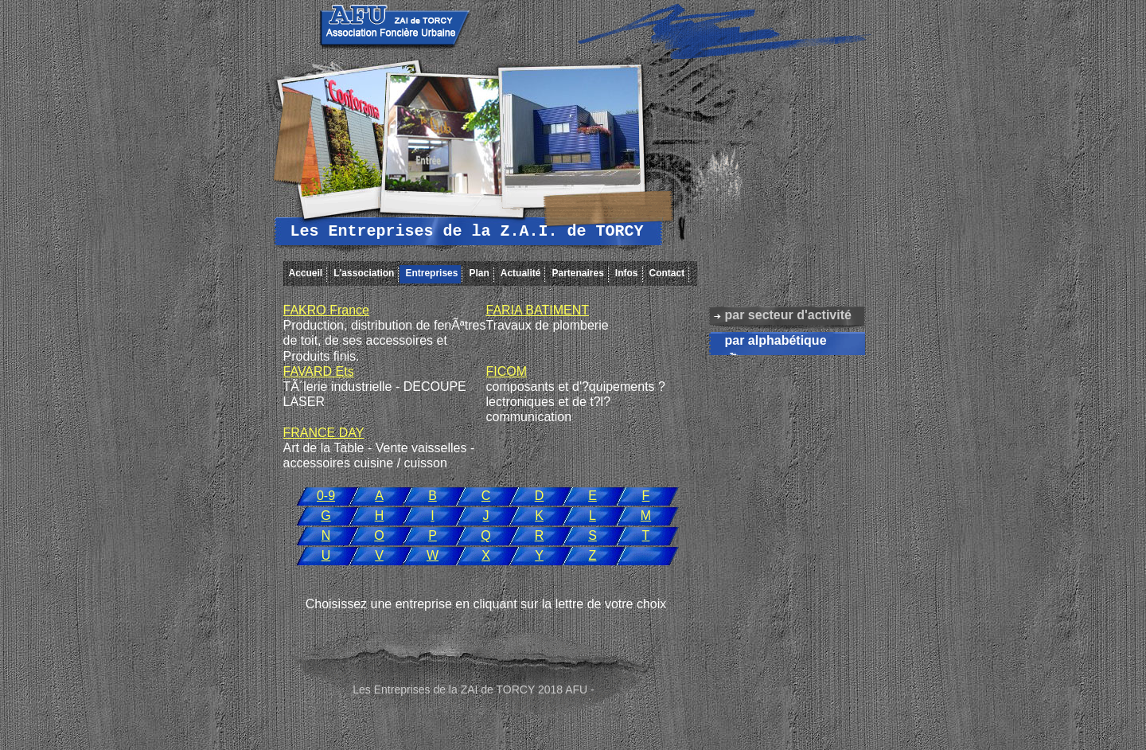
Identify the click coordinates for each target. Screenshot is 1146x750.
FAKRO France (326, 310)
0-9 (326, 495)
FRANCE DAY (323, 432)
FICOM (507, 371)
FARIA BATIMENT (538, 310)
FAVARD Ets (318, 371)
